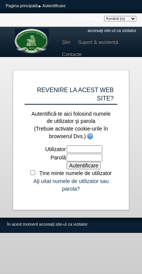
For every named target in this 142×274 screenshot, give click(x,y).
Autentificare (54, 5)
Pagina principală (21, 5)
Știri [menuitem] (66, 42)
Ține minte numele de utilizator (75, 173)
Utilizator (55, 149)
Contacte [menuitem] (72, 54)
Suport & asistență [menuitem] (98, 42)
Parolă (58, 158)
